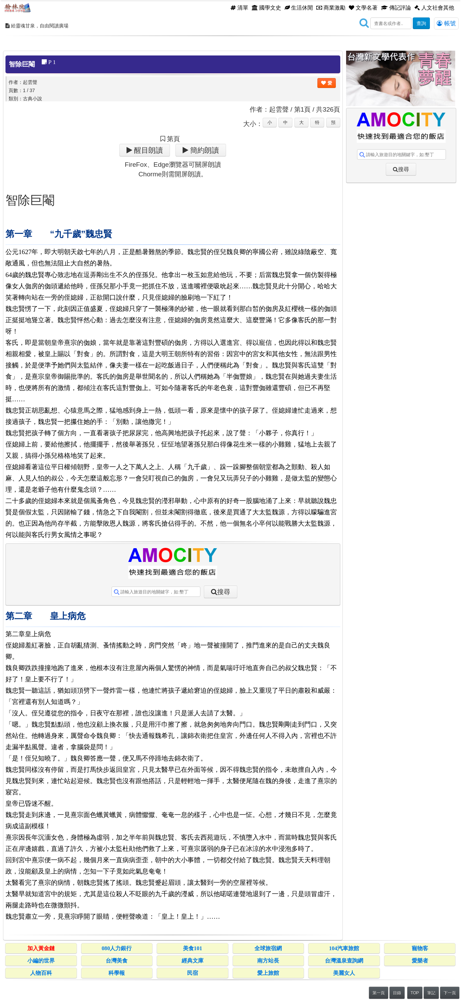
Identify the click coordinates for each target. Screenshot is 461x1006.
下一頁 (450, 993)
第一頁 (378, 993)
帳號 (446, 23)
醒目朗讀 (147, 150)
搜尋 (223, 592)
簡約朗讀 (203, 150)
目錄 (397, 993)
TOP (415, 993)
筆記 (431, 993)
